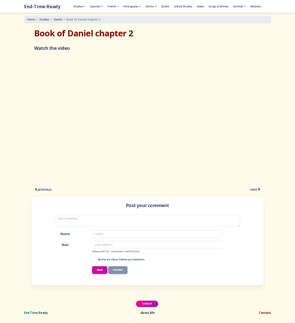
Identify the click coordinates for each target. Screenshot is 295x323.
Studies (44, 19)
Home (31, 19)
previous (45, 189)
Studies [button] (79, 6)
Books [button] (165, 6)
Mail (65, 245)
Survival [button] (239, 6)
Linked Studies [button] (183, 6)
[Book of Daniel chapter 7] (259, 190)
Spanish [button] (96, 6)
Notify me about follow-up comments (121, 259)
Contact (265, 313)
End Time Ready (36, 313)
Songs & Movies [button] (218, 6)
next (253, 189)
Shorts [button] (151, 6)
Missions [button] (255, 6)
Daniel (58, 19)
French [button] (113, 6)
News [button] (200, 6)
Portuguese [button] (132, 6)
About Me (147, 313)
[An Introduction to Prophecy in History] (36, 190)
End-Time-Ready (42, 6)
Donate (147, 303)
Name (65, 234)
